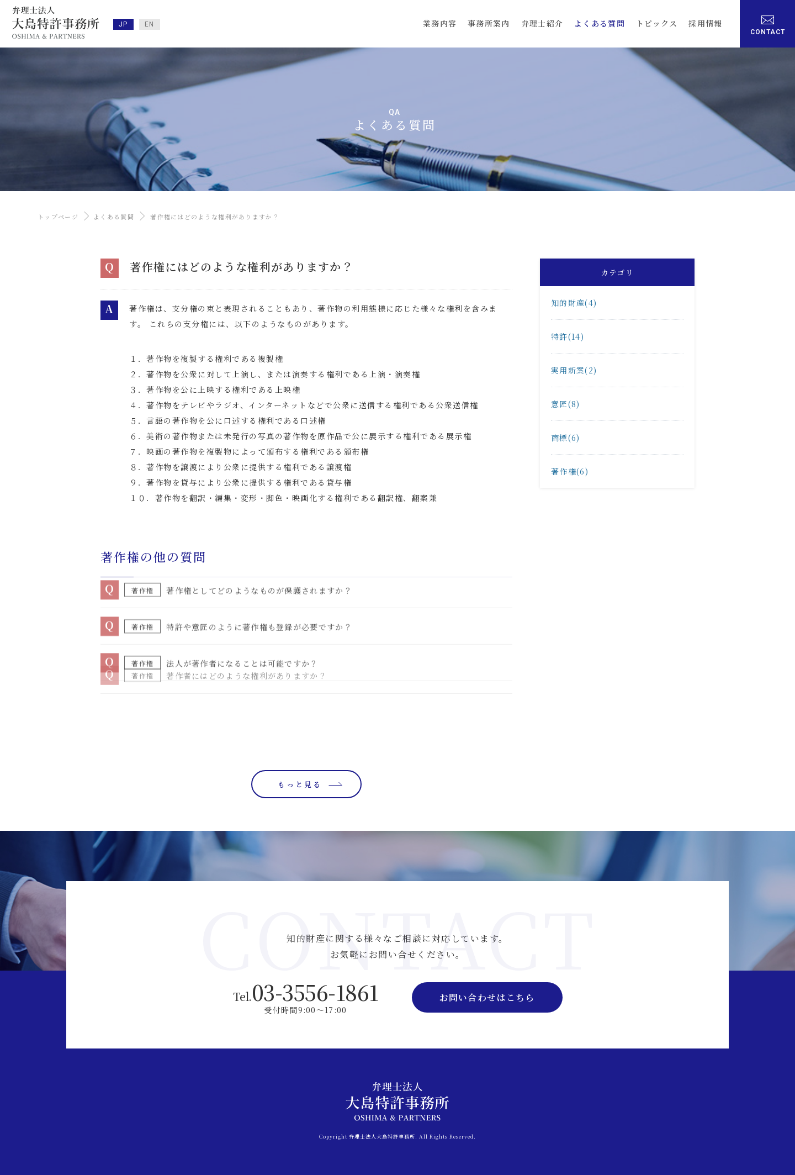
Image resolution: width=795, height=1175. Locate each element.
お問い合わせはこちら (487, 997)
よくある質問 (113, 216)
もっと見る (300, 784)
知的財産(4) (574, 302)
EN (150, 24)
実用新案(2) (574, 370)
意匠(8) (565, 403)
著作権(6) (570, 471)
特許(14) (567, 336)
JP (123, 24)
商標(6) (565, 437)
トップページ (58, 216)
